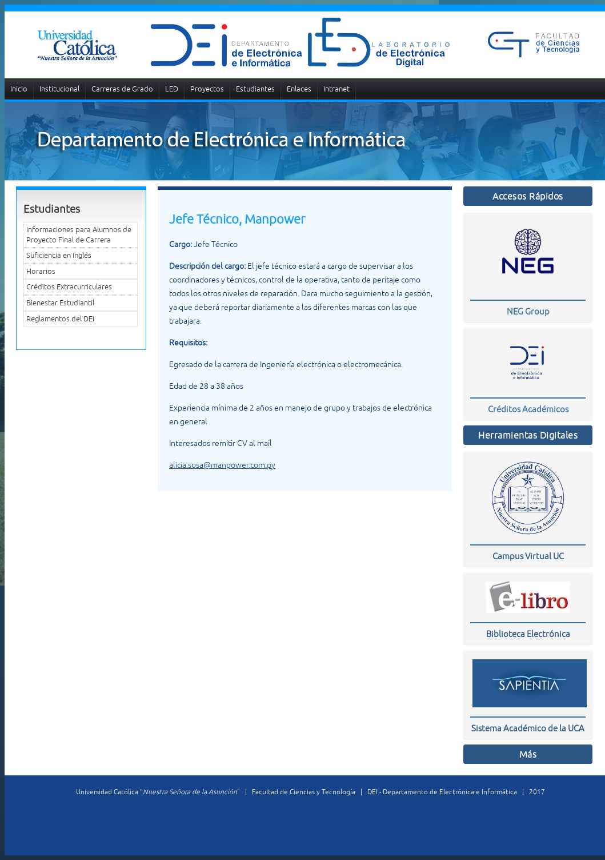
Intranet (336, 89)
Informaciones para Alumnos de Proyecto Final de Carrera (78, 234)
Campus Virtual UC (528, 556)
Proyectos (207, 89)
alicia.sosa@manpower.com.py (222, 464)
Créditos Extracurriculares (69, 286)
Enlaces (299, 89)
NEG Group (528, 311)
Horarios (40, 271)
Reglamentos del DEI (60, 318)
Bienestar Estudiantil (60, 302)
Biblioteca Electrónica (528, 634)
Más (528, 754)
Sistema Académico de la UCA (527, 728)
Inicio (18, 89)
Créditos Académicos (528, 409)
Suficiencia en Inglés (58, 255)
